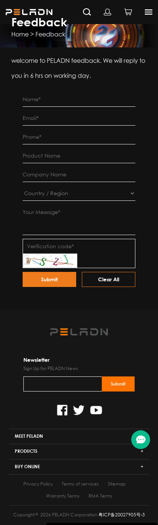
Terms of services (80, 484)
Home (20, 34)
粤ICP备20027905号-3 (121, 514)
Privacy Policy (38, 484)
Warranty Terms (63, 496)
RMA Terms (100, 496)
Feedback (50, 34)
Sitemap (117, 484)
